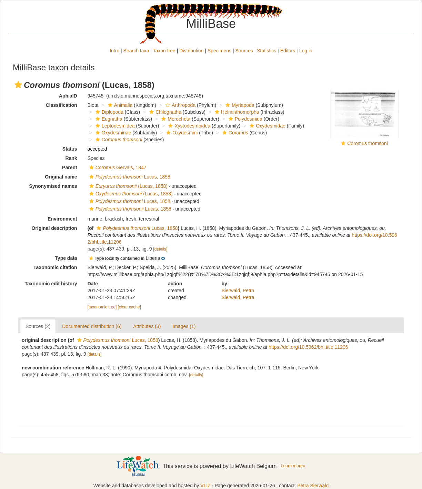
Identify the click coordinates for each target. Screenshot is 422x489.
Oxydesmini (181, 132)
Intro (114, 50)
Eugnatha (108, 119)
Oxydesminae (112, 132)
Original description (54, 228)
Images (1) (183, 326)
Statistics (266, 50)
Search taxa (136, 50)
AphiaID (68, 96)
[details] (160, 249)
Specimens (219, 50)
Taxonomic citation (55, 267)
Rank (71, 158)
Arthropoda (179, 105)
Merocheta (175, 119)
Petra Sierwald (313, 485)
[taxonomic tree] (102, 307)
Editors (287, 50)
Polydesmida (244, 119)
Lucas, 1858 (129, 177)
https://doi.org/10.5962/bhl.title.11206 (308, 347)
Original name (61, 177)
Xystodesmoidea (188, 126)
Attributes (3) (147, 326)
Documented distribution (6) (91, 326)
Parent (69, 167)
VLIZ (205, 485)
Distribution (191, 50)
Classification (61, 105)
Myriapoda (239, 105)
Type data (66, 258)
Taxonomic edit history (50, 283)
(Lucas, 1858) (128, 186)
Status (69, 149)
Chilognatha (164, 112)
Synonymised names (53, 186)
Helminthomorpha (236, 112)
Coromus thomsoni (367, 143)
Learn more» (293, 465)
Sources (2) (38, 326)
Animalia (119, 105)
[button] (18, 85)
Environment (62, 219)
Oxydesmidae (266, 126)
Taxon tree (164, 50)
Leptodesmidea (114, 126)
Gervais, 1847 (117, 167)
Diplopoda (108, 112)
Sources (244, 50)
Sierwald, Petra (238, 290)
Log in (305, 50)
